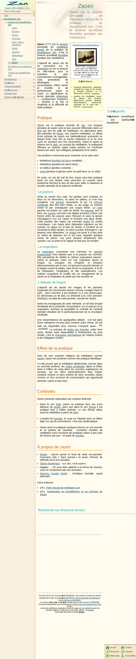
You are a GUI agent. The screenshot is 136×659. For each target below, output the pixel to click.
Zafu (14, 59)
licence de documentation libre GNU (87, 604)
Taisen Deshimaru (50, 463)
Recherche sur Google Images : (86, 45)
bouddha (95, 93)
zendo (57, 407)
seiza (43, 171)
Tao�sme (9, 82)
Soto (58, 404)
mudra (86, 221)
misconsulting (87, 107)
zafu (55, 144)
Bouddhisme (10, 79)
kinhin (60, 133)
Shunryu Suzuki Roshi (53, 473)
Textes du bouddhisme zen (19, 74)
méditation (62, 47)
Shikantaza (17, 55)
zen (54, 52)
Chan (14, 28)
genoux (60, 202)
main (99, 207)
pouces (52, 213)
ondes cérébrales (75, 366)
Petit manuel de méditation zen (63, 487)
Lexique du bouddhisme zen (20, 23)
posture (64, 44)
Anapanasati (44, 254)
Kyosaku (16, 38)
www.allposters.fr (92, 66)
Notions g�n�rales (14, 97)
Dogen (43, 454)
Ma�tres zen (11, 90)
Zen (6, 15)
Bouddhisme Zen (12, 19)
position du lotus (62, 160)
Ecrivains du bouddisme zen (20, 68)
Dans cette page (12, 11)
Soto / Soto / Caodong (18, 43)
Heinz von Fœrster (78, 329)
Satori (15, 48)
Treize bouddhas (12, 86)
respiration (43, 68)
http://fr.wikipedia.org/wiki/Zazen (88, 598)
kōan (75, 412)
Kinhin (15, 35)
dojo (39, 130)
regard (73, 232)
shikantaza (62, 96)
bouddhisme (44, 52)
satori (40, 358)
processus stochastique (68, 335)
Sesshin (16, 52)
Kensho (15, 31)
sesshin (80, 435)
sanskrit (98, 251)
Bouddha (63, 55)
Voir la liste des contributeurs (70, 600)
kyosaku (58, 418)
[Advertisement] (52, 11)
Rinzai (92, 407)
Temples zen (10, 93)
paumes (89, 210)
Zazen (15, 62)
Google (91, 610)
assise (40, 49)
